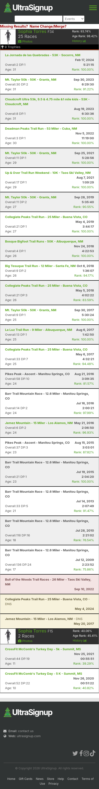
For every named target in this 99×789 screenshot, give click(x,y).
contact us (25, 731)
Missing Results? (14, 26)
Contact (73, 779)
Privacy (54, 783)
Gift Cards (25, 779)
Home (11, 779)
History (79, 41)
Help (61, 779)
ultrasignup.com (29, 736)
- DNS (43, 619)
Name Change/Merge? (48, 26)
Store (50, 779)
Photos (25, 41)
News (39, 779)
